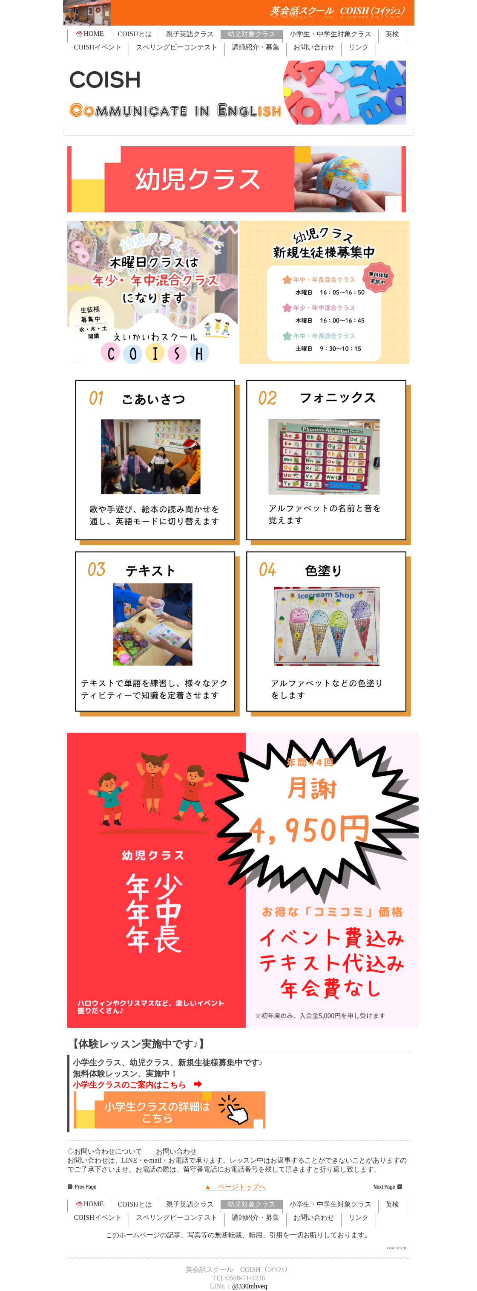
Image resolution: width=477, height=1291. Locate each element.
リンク (358, 47)
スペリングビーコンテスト (177, 47)
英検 (392, 34)
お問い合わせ (313, 47)
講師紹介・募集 (255, 47)
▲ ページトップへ (235, 1186)
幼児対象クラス (252, 34)
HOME (89, 34)
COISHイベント (98, 47)
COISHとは (135, 34)
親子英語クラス (190, 34)
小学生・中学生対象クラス (330, 34)
